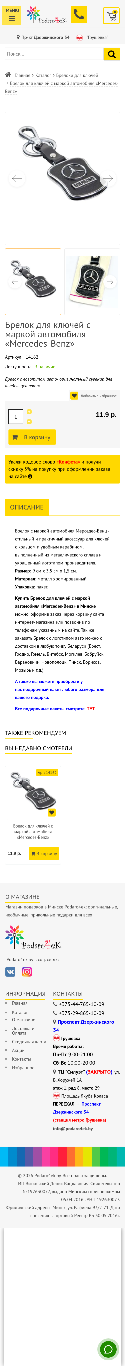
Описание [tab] (27, 507)
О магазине (23, 1020)
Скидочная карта (29, 1042)
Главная (22, 75)
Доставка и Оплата (23, 1030)
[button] (108, 178)
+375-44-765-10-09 (81, 1004)
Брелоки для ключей (77, 75)
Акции (18, 1050)
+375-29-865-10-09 (81, 1013)
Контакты (21, 1059)
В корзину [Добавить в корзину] (36, 437)
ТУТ (91, 709)
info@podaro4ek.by (73, 1129)
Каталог (43, 75)
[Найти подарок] (112, 54)
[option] (33, 815)
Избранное (23, 1068)
